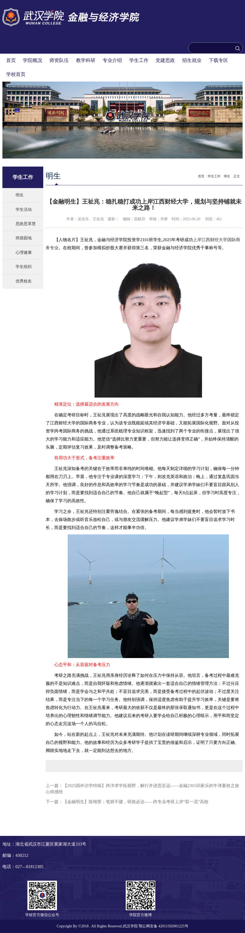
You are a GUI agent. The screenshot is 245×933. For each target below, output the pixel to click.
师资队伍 (59, 60)
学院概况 (32, 60)
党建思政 (165, 60)
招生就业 (191, 60)
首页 (11, 60)
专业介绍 (112, 60)
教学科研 (85, 60)
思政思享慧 (26, 224)
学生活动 (24, 209)
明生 (20, 195)
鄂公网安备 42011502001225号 (163, 926)
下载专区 (218, 60)
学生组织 (24, 267)
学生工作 (139, 60)
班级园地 (24, 238)
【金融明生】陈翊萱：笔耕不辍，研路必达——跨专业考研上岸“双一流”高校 (135, 801)
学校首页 (16, 74)
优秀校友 (24, 281)
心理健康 (24, 252)
